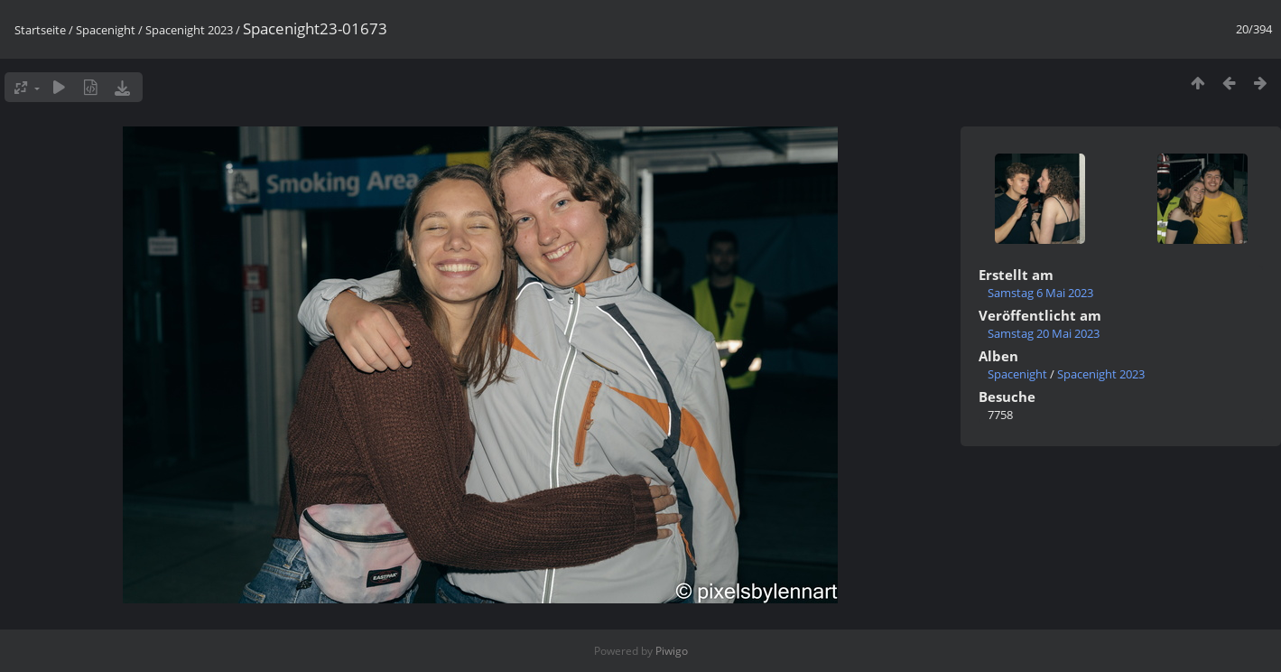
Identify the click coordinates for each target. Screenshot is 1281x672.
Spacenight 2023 (189, 30)
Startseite (40, 30)
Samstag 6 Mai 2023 (1040, 293)
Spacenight (105, 30)
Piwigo (671, 650)
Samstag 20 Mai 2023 (1044, 333)
